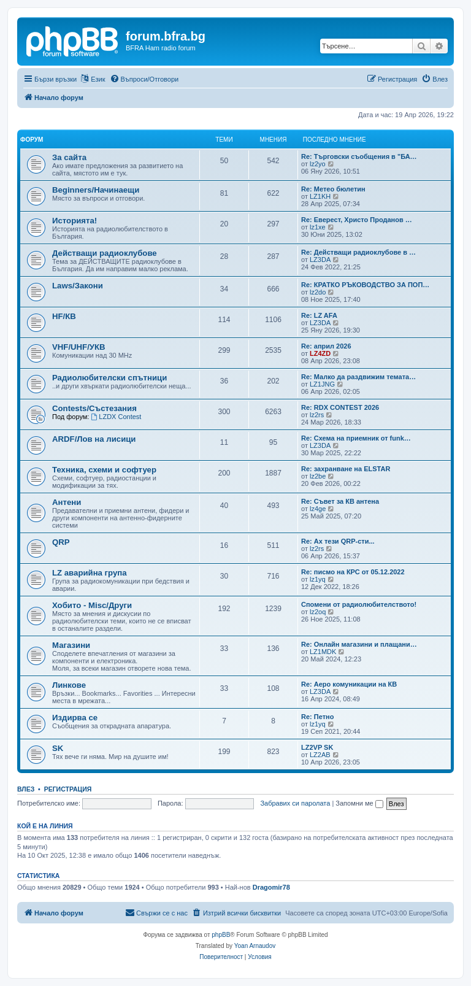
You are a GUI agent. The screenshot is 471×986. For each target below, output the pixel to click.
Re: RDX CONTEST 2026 (340, 407)
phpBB (221, 934)
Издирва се (75, 717)
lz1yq (318, 579)
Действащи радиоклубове (104, 253)
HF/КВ (64, 316)
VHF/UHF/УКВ (78, 347)
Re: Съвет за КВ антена (340, 501)
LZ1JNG (322, 384)
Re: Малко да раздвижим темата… (358, 376)
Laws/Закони (77, 285)
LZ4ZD (320, 353)
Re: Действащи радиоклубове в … (358, 252)
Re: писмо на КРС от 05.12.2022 (353, 572)
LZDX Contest (116, 416)
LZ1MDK (323, 651)
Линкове (69, 685)
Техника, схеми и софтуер (104, 469)
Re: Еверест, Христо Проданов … (356, 219)
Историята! (74, 220)
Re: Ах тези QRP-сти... (338, 541)
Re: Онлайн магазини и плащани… (359, 644)
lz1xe (318, 227)
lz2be (318, 476)
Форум (31, 139)
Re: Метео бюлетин (333, 189)
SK (57, 748)
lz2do (318, 292)
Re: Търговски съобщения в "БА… (359, 156)
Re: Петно (317, 716)
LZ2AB (320, 754)
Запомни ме (359, 803)
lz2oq (318, 611)
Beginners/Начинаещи (95, 190)
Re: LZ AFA (319, 315)
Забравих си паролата (295, 803)
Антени (66, 502)
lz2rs (317, 414)
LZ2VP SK (317, 747)
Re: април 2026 (326, 346)
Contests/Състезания (94, 408)
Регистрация (68, 789)
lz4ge (318, 508)
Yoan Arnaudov (254, 945)
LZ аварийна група (89, 572)
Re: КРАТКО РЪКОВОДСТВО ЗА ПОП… (365, 284)
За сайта (69, 157)
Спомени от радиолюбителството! (358, 604)
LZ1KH (320, 196)
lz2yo (318, 164)
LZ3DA (320, 259)
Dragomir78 (271, 887)
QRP (61, 542)
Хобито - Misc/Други (92, 605)
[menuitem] (144, 79)
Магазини (71, 645)
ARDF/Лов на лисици (94, 439)
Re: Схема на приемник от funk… (356, 438)
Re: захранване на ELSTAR (345, 468)
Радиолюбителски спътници (109, 377)
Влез (25, 789)
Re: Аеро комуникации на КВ (349, 684)
